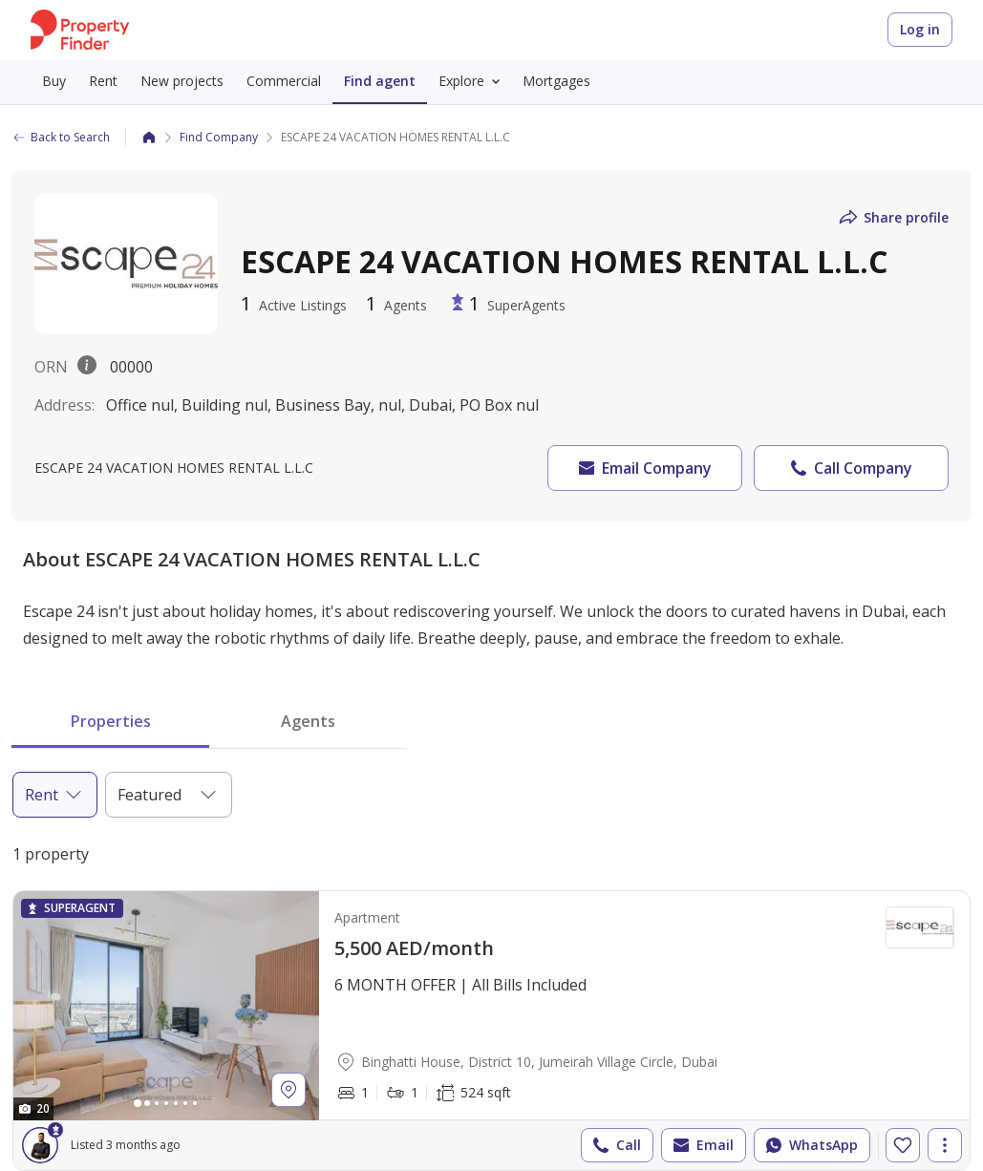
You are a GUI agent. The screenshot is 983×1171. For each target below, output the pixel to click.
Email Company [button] (643, 468)
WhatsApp (810, 1145)
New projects (182, 81)
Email (702, 1145)
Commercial (283, 81)
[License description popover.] (86, 366)
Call (615, 1145)
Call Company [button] (849, 468)
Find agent (380, 81)
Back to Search (60, 137)
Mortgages (556, 81)
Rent (103, 81)
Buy (54, 81)
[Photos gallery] (166, 1005)
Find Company (219, 137)
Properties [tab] (111, 721)
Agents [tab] (308, 721)
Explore (472, 81)
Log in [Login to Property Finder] (920, 29)
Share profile (893, 217)
